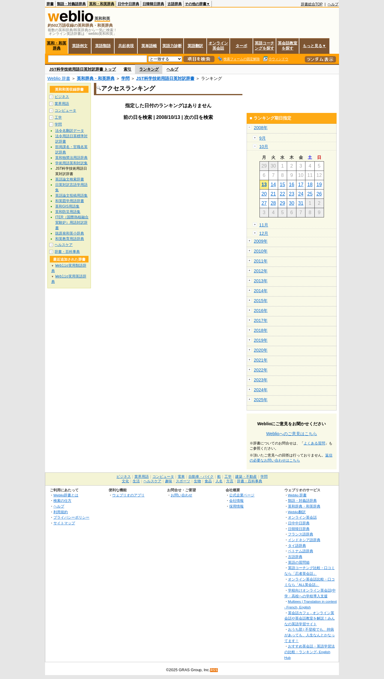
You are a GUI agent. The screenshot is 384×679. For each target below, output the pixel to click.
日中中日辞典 (128, 4)
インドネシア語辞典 (304, 540)
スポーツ (183, 481)
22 (282, 193)
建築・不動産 (246, 476)
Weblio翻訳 (297, 512)
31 (301, 203)
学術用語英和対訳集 (71, 163)
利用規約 (60, 512)
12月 (263, 233)
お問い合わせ (181, 495)
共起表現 (126, 46)
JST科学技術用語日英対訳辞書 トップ (82, 69)
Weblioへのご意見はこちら (291, 433)
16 (291, 184)
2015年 (261, 300)
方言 (229, 481)
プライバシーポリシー (71, 517)
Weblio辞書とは (65, 495)
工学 (58, 117)
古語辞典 (174, 4)
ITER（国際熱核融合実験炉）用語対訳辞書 (71, 222)
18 (310, 184)
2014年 (261, 290)
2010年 (261, 251)
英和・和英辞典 (101, 4)
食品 (208, 481)
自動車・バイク (201, 476)
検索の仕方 (62, 500)
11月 (263, 225)
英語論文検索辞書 (69, 179)
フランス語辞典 (300, 534)
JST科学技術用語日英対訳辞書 (165, 78)
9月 (262, 138)
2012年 (261, 270)
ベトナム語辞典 (300, 551)
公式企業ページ (241, 495)
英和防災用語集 (67, 212)
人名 (219, 481)
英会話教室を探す (287, 45)
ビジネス (62, 97)
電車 (181, 476)
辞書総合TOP (312, 4)
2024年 (261, 389)
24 (301, 193)
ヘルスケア (64, 245)
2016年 (261, 310)
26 (319, 193)
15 (282, 184)
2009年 (261, 241)
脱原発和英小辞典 (69, 233)
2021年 (261, 360)
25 (310, 193)
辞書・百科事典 (67, 252)
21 (273, 193)
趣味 (168, 481)
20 (264, 193)
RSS (214, 670)
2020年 (261, 350)
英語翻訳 (195, 46)
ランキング (149, 69)
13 (264, 184)
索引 (127, 69)
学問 (125, 78)
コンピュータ (65, 110)
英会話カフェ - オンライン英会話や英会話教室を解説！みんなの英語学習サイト (309, 618)
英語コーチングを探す (264, 45)
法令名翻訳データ (69, 131)
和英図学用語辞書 (69, 201)
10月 (263, 146)
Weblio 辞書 (58, 78)
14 (273, 184)
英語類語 (103, 46)
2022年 (261, 370)
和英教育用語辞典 (69, 239)
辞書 (50, 4)
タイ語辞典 (297, 545)
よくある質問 (314, 443)
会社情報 (236, 500)
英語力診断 (172, 46)
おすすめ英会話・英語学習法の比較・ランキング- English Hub (309, 651)
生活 (136, 481)
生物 (197, 481)
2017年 (261, 320)
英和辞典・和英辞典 (96, 78)
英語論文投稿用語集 (71, 195)
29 (282, 203)
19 (319, 184)
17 (301, 184)
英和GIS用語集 (67, 206)
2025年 (261, 399)
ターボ (241, 46)
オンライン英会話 (218, 45)
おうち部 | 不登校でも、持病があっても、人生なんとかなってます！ (309, 634)
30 (291, 203)
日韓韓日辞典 (153, 4)
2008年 (261, 127)
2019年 (261, 340)
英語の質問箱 (299, 562)
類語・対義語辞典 (71, 4)
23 (291, 193)
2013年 (261, 280)
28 (273, 203)
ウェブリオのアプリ (128, 495)
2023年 (261, 379)
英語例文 (80, 46)
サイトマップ (64, 523)
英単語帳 (149, 46)
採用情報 (236, 506)
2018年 (261, 330)
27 (264, 203)
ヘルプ (333, 4)
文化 (125, 481)
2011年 (261, 261)
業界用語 (62, 104)
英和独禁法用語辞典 (71, 158)
